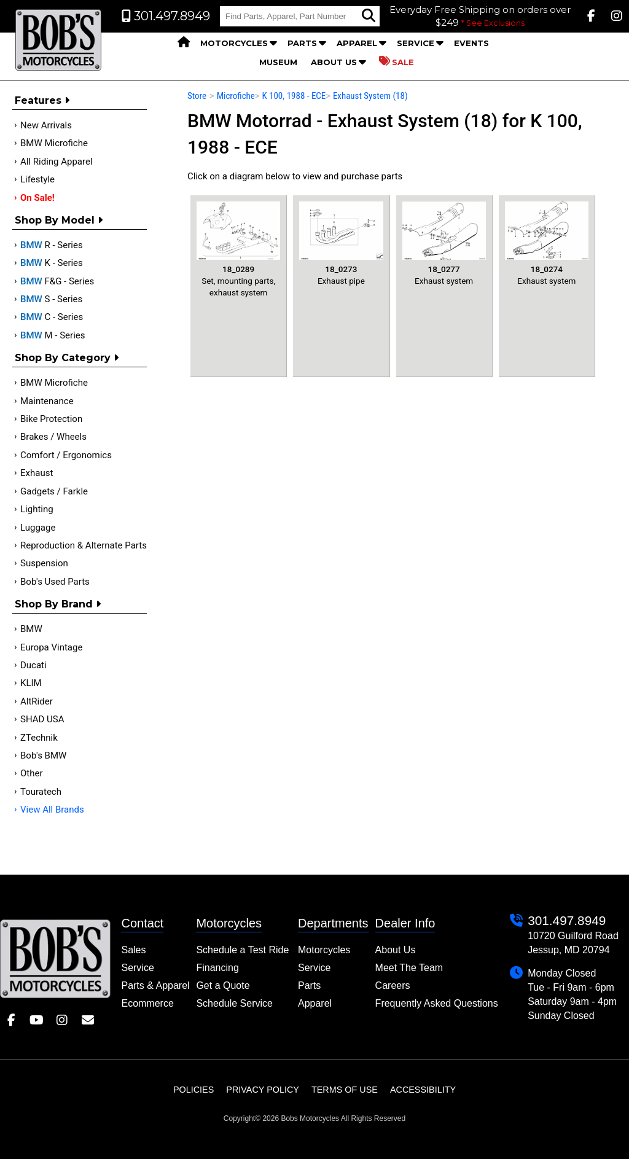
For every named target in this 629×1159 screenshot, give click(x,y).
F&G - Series (57, 281)
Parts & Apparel (155, 985)
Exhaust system (444, 243)
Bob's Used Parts (55, 581)
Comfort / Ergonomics (66, 455)
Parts (302, 43)
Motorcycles (234, 43)
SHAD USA (42, 719)
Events (471, 43)
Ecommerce (147, 1003)
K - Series (51, 262)
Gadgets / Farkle (54, 491)
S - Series (51, 299)
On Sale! (37, 197)
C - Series (51, 316)
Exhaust (36, 472)
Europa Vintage (51, 647)
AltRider (36, 701)
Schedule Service (234, 1003)
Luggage (37, 527)
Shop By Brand (58, 604)
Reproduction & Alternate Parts (83, 545)
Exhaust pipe (341, 243)
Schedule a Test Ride (242, 950)
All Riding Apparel (56, 161)
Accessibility (423, 1090)
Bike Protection (51, 418)
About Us (334, 62)
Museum (278, 62)
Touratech (40, 791)
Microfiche (236, 95)
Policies (193, 1090)
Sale (396, 61)
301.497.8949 (567, 920)
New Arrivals (46, 125)
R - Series (51, 245)
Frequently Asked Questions (436, 1003)
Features (42, 100)
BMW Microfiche (54, 143)
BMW (31, 628)
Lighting (36, 509)
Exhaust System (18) (370, 95)
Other (31, 773)
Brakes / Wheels (53, 436)
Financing (217, 967)
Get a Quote (222, 985)
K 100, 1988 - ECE (294, 95)
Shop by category (67, 358)
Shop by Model (59, 220)
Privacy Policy (262, 1090)
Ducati (33, 665)
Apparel (357, 43)
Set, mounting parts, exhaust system (238, 249)
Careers (392, 985)
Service (415, 43)
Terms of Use (344, 1090)
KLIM (31, 683)
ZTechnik (39, 737)
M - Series (52, 335)
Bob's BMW (43, 755)
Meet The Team (409, 967)
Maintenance (47, 401)
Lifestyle (37, 179)
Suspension (44, 563)
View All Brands (52, 809)
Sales (133, 950)
